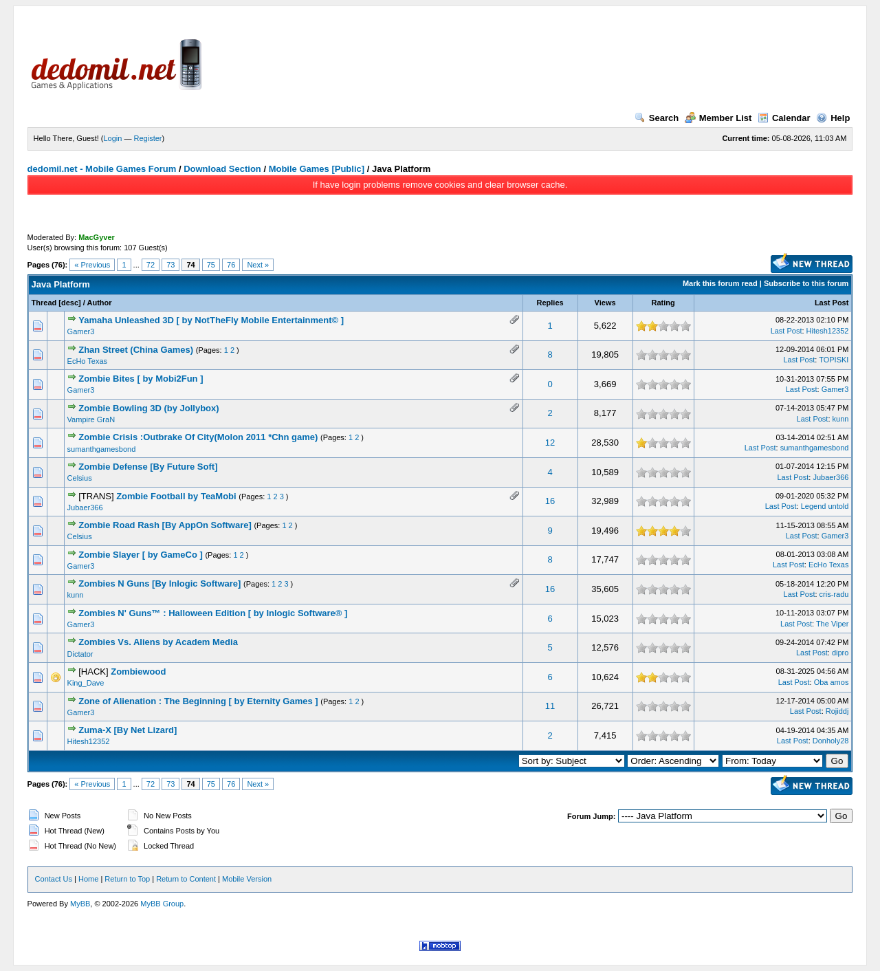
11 (550, 706)
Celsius (79, 478)
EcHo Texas (87, 361)
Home (88, 879)
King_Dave (85, 683)
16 (550, 501)
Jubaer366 (830, 477)
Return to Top (127, 879)
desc (69, 302)
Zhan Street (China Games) (135, 350)
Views (605, 302)
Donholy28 (831, 741)
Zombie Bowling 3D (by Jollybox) (148, 408)
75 (211, 265)
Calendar (784, 118)
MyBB (80, 903)
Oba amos (831, 682)
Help (833, 118)
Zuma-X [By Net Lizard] (127, 730)
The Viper (832, 624)
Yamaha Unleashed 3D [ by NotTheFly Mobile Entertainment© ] (211, 320)
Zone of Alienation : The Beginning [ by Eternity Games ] (198, 701)
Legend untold (825, 506)
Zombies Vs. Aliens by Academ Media (158, 642)
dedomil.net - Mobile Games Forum (102, 169)
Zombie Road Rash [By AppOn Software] (165, 525)
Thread (44, 302)
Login (113, 138)
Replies (549, 302)
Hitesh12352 (827, 331)
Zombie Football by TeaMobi (176, 496)
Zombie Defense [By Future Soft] (147, 466)
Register (148, 138)
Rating (663, 302)
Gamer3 (81, 331)
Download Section (222, 169)
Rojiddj (837, 711)
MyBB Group (162, 903)
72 (150, 265)
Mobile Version (247, 879)
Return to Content (186, 879)
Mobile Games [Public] (316, 169)
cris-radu (834, 594)
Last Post (832, 302)
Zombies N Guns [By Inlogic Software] (159, 583)
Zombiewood (138, 671)
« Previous (92, 265)
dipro (840, 652)
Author (99, 302)
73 (170, 265)
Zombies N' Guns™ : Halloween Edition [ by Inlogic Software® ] (212, 613)
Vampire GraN (91, 419)
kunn (841, 419)
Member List (718, 118)
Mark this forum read (720, 283)
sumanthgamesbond (101, 449)
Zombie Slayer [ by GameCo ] (140, 554)
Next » (258, 265)
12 (550, 442)
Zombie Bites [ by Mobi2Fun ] (140, 378)
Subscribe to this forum (806, 283)
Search (657, 118)
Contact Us (53, 879)
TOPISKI (833, 360)
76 (231, 265)
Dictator (80, 654)
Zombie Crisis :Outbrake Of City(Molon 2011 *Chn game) (198, 437)
